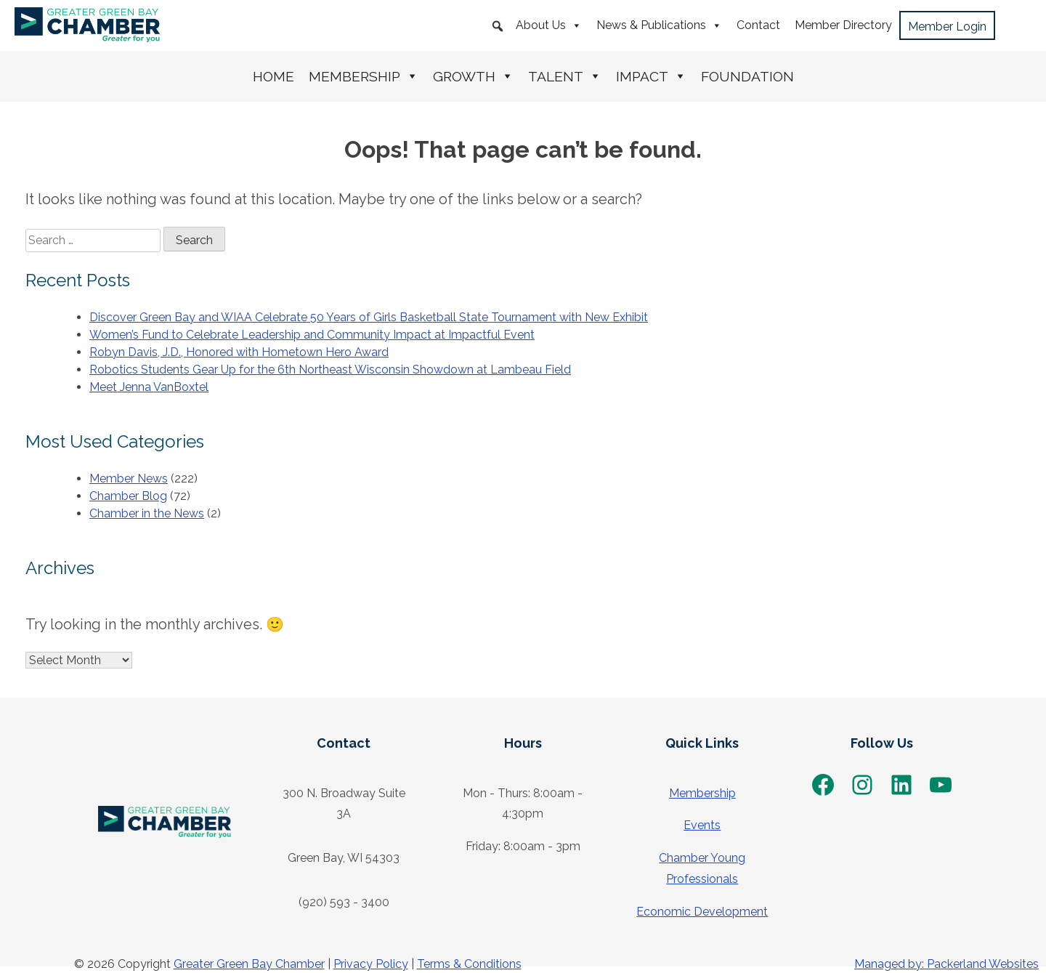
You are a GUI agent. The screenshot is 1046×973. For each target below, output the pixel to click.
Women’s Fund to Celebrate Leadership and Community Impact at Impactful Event (312, 335)
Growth (473, 76)
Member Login (947, 26)
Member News (128, 478)
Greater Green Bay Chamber (249, 964)
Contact (758, 25)
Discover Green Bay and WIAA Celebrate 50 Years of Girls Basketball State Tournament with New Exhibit (368, 317)
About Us (549, 25)
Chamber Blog (128, 496)
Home (273, 76)
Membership (363, 76)
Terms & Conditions (469, 964)
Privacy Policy (370, 964)
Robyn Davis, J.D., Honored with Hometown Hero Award (239, 352)
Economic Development (702, 912)
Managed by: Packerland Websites (946, 964)
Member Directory (843, 25)
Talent (564, 76)
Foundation (747, 76)
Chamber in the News (146, 513)
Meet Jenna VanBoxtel (148, 387)
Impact (651, 76)
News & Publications (659, 25)
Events (702, 825)
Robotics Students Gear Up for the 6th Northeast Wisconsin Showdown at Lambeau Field (330, 369)
